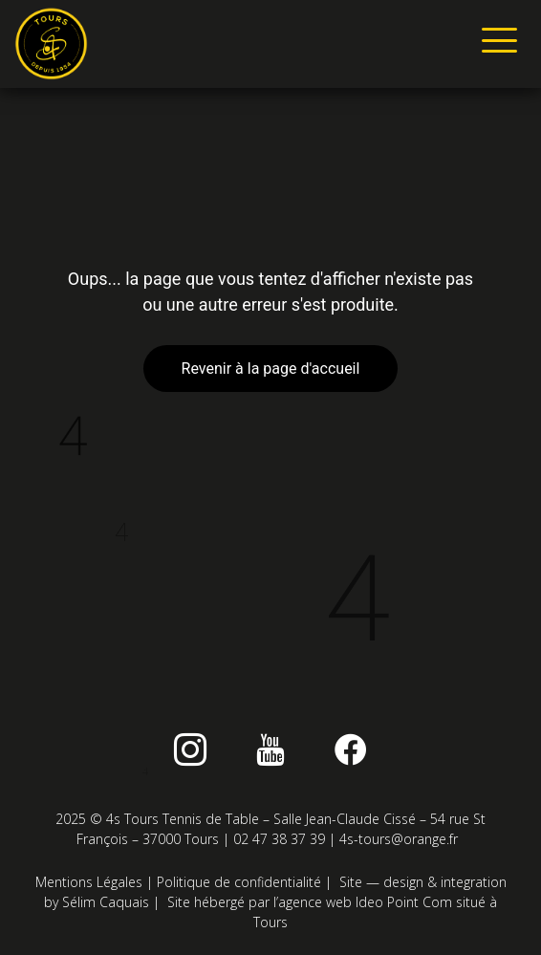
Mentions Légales (88, 882)
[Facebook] (350, 749)
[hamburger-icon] (495, 44)
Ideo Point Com (404, 902)
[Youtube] (270, 749)
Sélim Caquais (105, 902)
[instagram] (190, 749)
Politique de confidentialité (239, 882)
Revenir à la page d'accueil (271, 368)
